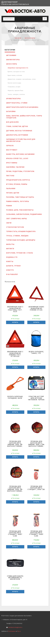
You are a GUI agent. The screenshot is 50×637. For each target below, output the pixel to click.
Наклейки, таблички (15, 167)
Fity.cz (19, 631)
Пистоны (10, 175)
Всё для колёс (12, 122)
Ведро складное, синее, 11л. (36, 352)
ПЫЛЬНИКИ (10, 188)
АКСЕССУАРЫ (30, 38)
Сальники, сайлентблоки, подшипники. (24, 214)
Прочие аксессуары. (15, 83)
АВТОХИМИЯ (11, 55)
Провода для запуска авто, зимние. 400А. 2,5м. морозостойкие (36, 444)
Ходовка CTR (11, 257)
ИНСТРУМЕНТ (11, 150)
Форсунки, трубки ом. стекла (19, 253)
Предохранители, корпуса (18, 180)
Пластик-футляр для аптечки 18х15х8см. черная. (36, 398)
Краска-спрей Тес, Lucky (17, 158)
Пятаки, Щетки (12, 193)
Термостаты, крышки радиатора (21, 231)
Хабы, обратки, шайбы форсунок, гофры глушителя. (24, 117)
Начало (18, 38)
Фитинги (10, 248)
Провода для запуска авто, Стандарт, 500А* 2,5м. (36, 533)
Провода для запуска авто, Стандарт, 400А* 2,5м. (15, 533)
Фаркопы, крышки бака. (16, 90)
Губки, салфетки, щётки (17, 126)
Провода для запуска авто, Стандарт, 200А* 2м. (36, 488)
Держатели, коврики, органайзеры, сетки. (22, 79)
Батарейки (10, 111)
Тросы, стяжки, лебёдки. (17, 236)
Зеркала (10, 145)
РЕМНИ (9, 206)
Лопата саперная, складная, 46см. (15, 397)
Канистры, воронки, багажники (20, 154)
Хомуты (9, 261)
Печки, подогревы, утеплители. (20, 171)
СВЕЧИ (9, 223)
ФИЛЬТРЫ (10, 244)
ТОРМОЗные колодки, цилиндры (20, 240)
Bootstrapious (12, 631)
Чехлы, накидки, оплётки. (16, 94)
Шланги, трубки (13, 266)
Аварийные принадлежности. (18, 68)
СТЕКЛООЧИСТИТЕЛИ (15, 227)
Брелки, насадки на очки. (16, 71)
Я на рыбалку (12, 274)
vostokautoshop (10, 2)
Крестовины (11, 163)
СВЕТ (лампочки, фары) (16, 218)
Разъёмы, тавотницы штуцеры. (20, 197)
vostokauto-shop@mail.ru (15, 627)
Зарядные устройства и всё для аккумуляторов (20, 140)
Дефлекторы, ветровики (17, 135)
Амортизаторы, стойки (16, 103)
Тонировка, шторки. (14, 86)
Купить (15, 322)
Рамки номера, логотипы (17, 201)
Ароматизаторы (13, 98)
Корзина (8, 19)
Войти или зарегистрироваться (15, 4)
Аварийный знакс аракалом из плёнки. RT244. (36, 308)
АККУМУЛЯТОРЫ (13, 60)
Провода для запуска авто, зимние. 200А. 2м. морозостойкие (15, 444)
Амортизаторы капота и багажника (22, 107)
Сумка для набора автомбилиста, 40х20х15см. (15, 577)
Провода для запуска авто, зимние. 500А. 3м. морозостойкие (15, 489)
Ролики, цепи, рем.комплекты (20, 210)
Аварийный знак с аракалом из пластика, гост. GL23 (15, 309)
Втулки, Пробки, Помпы (16, 184)
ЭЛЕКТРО (10, 270)
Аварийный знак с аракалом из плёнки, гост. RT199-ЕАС (15, 354)
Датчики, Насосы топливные (19, 131)
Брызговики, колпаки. (15, 75)
